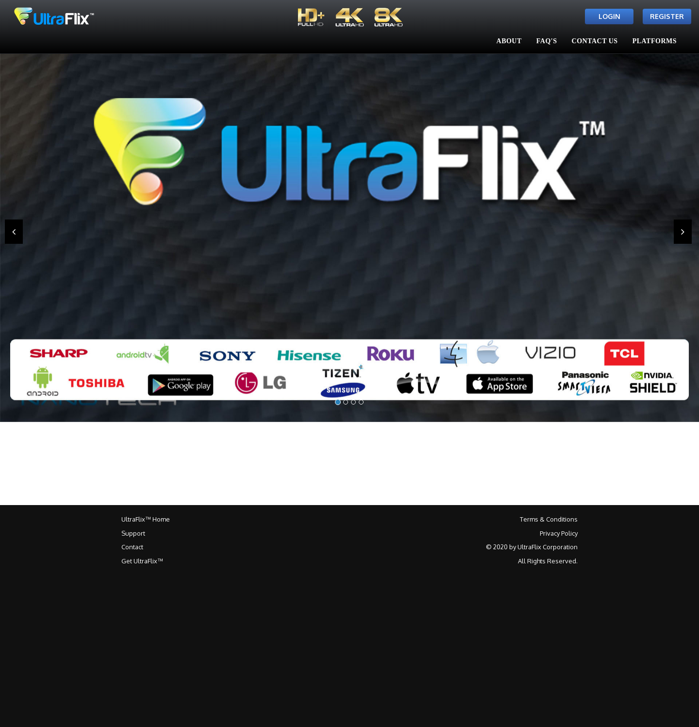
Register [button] (667, 16)
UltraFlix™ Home (145, 519)
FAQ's (546, 41)
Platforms (654, 41)
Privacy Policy (559, 533)
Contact (132, 547)
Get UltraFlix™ (142, 561)
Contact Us (595, 41)
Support (133, 533)
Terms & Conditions (549, 519)
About (509, 41)
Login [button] (609, 16)
